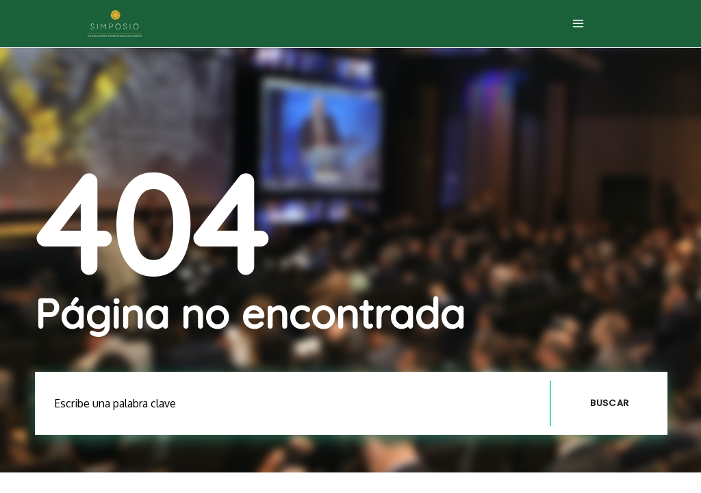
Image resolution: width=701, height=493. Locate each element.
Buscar (609, 402)
